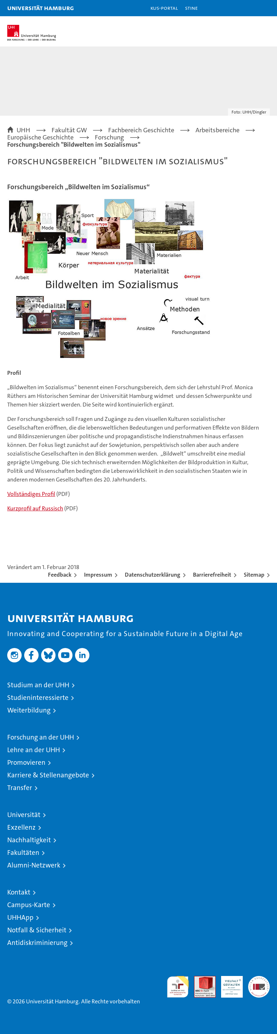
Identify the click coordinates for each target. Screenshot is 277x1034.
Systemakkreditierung (259, 980)
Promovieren (26, 762)
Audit (201, 980)
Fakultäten (23, 852)
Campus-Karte (28, 904)
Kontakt (18, 892)
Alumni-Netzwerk (33, 865)
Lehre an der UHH (33, 749)
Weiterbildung (28, 710)
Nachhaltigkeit (29, 839)
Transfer (19, 787)
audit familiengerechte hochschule (178, 987)
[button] (249, 8)
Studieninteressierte (38, 697)
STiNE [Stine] (191, 8)
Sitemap (254, 574)
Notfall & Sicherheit (36, 930)
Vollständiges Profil (31, 494)
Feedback (59, 574)
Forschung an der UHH (40, 737)
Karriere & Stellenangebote (48, 775)
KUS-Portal (164, 8)
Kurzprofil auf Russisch (35, 508)
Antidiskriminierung (37, 942)
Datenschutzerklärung (152, 574)
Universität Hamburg (40, 7)
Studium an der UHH (38, 684)
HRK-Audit (228, 983)
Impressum (98, 574)
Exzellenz (21, 827)
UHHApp (20, 917)
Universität (23, 814)
